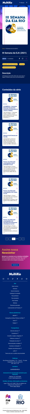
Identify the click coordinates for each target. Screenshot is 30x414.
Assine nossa (10, 251)
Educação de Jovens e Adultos (10, 64)
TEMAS (15, 323)
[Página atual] (14, 239)
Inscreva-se (15, 265)
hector (15, 320)
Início (3, 48)
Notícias (15, 303)
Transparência (15, 328)
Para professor (15, 295)
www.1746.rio (16, 386)
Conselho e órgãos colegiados (15, 336)
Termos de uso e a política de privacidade (15, 353)
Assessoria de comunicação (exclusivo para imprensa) (15, 373)
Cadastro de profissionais (15, 348)
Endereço (15, 358)
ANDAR (15, 315)
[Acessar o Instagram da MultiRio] (8, 279)
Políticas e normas (15, 338)
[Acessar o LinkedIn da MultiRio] (26, 279)
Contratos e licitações (15, 346)
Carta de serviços (15, 330)
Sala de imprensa (15, 291)
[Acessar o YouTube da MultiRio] (3, 279)
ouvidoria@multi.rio (15, 369)
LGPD (15, 351)
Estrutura (15, 288)
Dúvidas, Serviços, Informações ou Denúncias (15, 381)
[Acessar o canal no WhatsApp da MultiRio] (22, 279)
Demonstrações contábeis (15, 343)
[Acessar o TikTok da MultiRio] (13, 279)
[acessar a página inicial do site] (7, 2)
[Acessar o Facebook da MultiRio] (17, 279)
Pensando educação (15, 305)
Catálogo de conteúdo (15, 293)
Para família (15, 300)
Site (15, 283)
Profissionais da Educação (9, 67)
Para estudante (15, 298)
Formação (22, 64)
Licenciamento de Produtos (15, 307)
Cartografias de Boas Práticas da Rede (15, 318)
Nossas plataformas (15, 312)
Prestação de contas (15, 341)
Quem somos (15, 286)
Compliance (15, 333)
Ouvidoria (15, 366)
